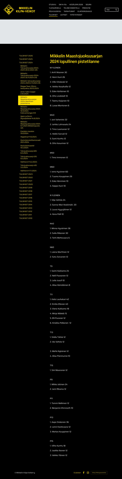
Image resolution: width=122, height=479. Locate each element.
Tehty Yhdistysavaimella (99, 473)
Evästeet (77, 473)
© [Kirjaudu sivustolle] (15, 472)
